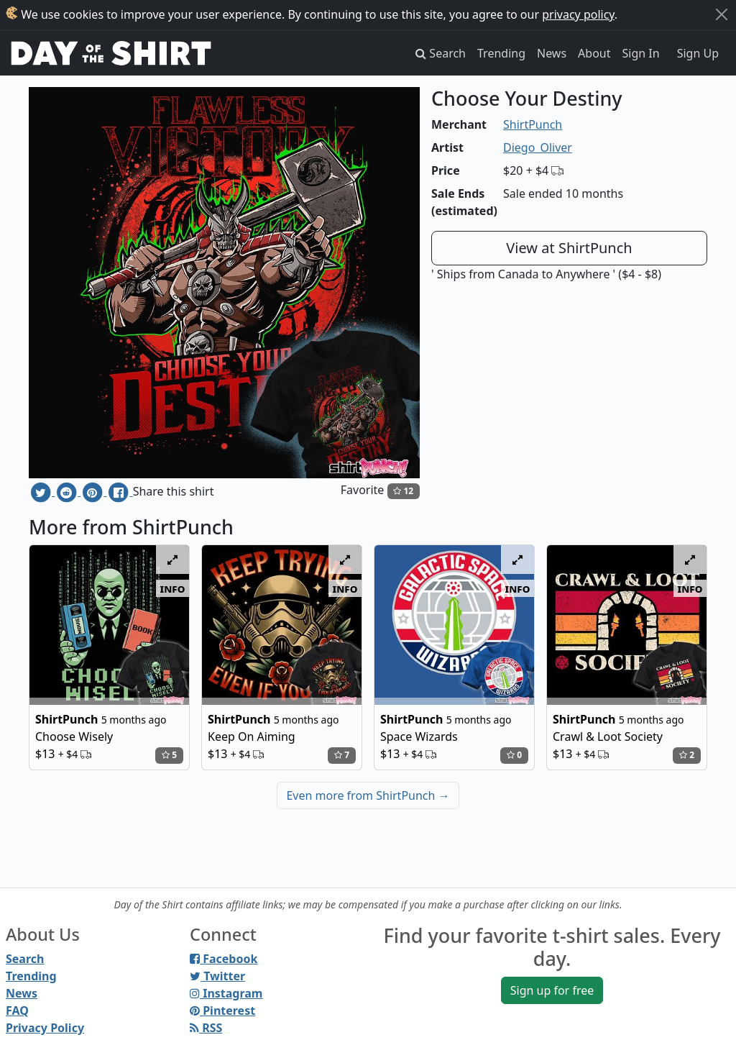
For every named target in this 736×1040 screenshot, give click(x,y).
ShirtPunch (532, 124)
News (551, 53)
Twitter (217, 976)
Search (25, 959)
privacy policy (578, 14)
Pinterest (222, 1010)
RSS (206, 1028)
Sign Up (698, 53)
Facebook (223, 959)
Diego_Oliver (537, 147)
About (594, 53)
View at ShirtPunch (569, 247)
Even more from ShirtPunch (367, 795)
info (172, 588)
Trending (501, 53)
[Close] (721, 14)
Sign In (641, 53)
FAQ (17, 1010)
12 (403, 491)
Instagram (226, 993)
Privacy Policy (45, 1028)
